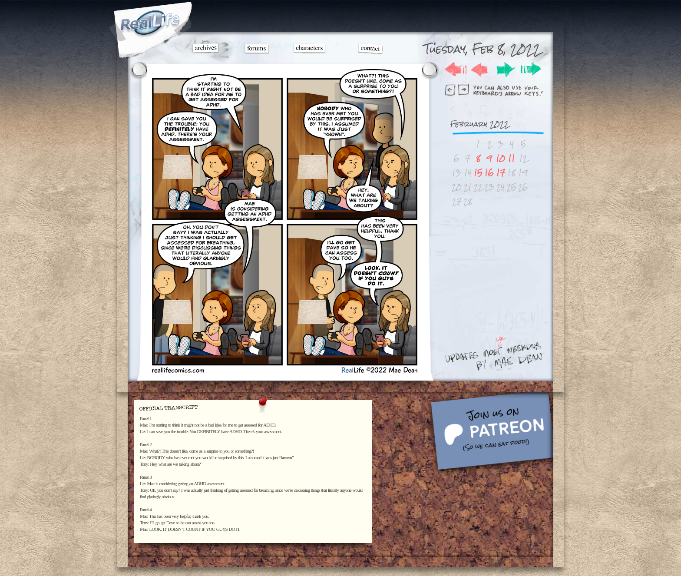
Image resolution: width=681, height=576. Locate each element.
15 (478, 173)
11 (511, 158)
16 (489, 173)
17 (500, 173)
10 (500, 158)
